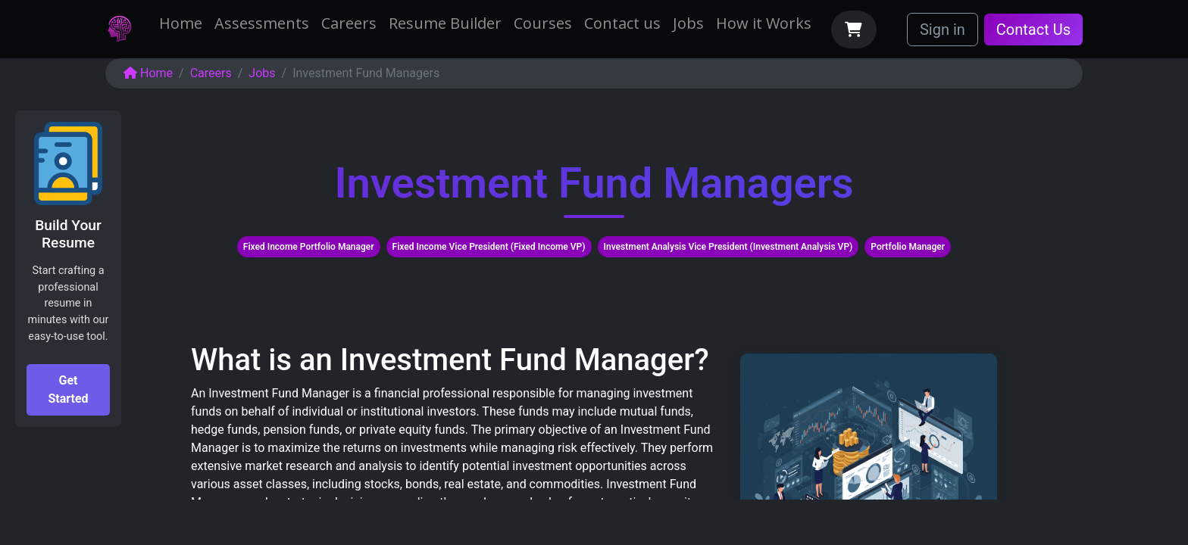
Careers (211, 73)
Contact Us (1033, 29)
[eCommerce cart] (854, 29)
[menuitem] (180, 23)
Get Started (68, 389)
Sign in (942, 29)
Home (148, 73)
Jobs (262, 73)
